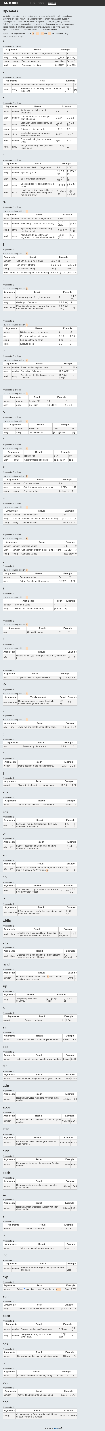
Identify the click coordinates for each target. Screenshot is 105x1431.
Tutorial (41, 3)
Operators (52, 3)
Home (32, 3)
